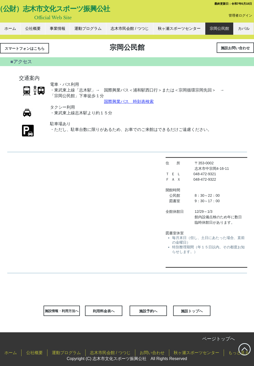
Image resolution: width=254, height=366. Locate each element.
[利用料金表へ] (103, 311)
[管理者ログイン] (240, 15)
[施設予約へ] (148, 311)
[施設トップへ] (191, 311)
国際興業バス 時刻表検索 (129, 101)
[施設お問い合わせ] (235, 48)
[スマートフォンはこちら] (24, 48)
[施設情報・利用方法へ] (62, 311)
